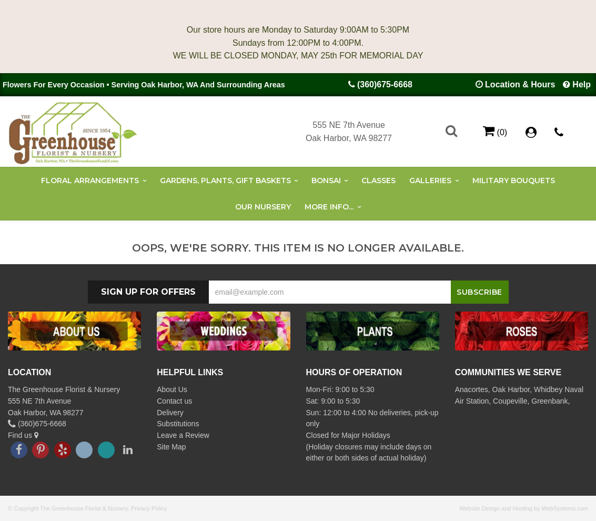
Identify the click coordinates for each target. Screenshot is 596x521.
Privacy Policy (149, 508)
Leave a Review (183, 435)
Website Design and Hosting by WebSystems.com (523, 508)
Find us (23, 435)
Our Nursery (263, 207)
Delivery (170, 412)
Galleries (430, 180)
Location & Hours (520, 84)
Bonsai (326, 180)
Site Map (171, 447)
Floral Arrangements (90, 180)
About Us (172, 389)
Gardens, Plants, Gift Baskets (225, 180)
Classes (378, 180)
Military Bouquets (513, 180)
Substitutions (178, 423)
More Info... (329, 207)
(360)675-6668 (384, 84)
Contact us (174, 401)
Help (581, 84)
